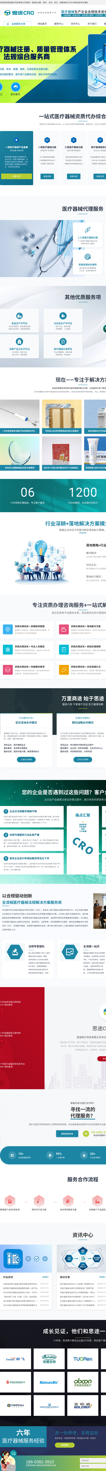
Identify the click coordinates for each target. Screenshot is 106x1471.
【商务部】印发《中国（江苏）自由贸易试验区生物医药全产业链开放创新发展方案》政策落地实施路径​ (21, 1297)
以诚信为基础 (26, 759)
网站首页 (42, 23)
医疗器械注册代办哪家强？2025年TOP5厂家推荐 (78, 1297)
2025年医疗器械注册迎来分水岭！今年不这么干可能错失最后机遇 (21, 1292)
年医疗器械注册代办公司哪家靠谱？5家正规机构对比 (78, 1292)
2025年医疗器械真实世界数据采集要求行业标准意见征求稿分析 (21, 1305)
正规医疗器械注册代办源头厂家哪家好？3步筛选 (78, 1301)
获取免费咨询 (67, 1134)
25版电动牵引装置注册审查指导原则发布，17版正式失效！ (21, 1284)
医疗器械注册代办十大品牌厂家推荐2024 (77, 1284)
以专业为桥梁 (82, 759)
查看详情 (16, 176)
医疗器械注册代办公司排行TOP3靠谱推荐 (77, 1305)
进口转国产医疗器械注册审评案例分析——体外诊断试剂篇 (21, 1301)
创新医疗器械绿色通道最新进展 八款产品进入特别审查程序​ (21, 1288)
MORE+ (45, 1277)
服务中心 (58, 23)
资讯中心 (75, 23)
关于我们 (92, 23)
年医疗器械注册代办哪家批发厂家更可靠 (77, 1288)
